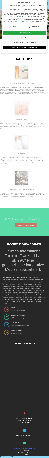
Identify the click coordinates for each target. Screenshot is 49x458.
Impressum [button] (32, 51)
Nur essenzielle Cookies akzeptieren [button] (24, 42)
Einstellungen (19, 23)
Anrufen (2, 457)
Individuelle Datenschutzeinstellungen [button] (24, 47)
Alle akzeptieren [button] (24, 32)
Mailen (7, 457)
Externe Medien (34, 27)
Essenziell (12, 27)
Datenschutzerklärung (21, 21)
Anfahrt (11, 457)
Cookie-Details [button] (17, 51)
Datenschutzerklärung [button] (25, 51)
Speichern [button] (24, 37)
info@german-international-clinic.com (24, 448)
